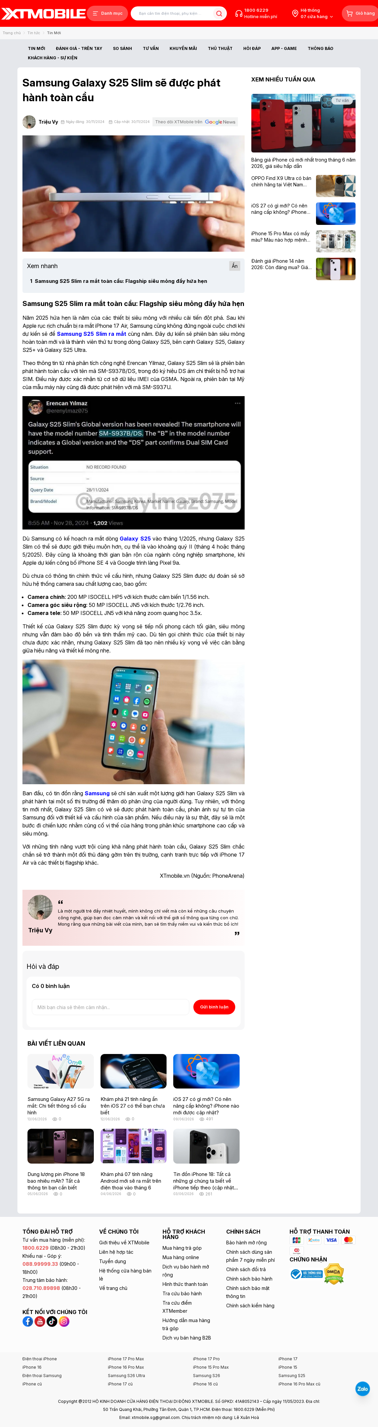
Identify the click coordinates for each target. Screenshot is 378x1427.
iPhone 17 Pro (206, 1358)
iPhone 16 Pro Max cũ (299, 1383)
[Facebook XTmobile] (28, 1320)
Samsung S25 (291, 1375)
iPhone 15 (287, 1367)
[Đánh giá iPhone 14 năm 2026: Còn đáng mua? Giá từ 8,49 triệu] (281, 264)
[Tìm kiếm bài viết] (179, 13)
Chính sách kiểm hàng (250, 1305)
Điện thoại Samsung (42, 1375)
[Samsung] (97, 793)
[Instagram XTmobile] (64, 1320)
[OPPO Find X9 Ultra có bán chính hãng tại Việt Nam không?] (281, 181)
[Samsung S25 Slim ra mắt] (91, 333)
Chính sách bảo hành (249, 1279)
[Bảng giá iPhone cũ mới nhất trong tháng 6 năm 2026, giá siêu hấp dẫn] (303, 163)
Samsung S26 (206, 1375)
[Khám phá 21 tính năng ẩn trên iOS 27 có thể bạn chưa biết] (134, 1071)
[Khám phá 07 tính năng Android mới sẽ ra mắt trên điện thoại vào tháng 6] (134, 1146)
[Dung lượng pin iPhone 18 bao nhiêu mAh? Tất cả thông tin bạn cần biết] (60, 1146)
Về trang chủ (113, 1288)
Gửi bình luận (214, 1006)
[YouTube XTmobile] (41, 1320)
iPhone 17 (288, 1358)
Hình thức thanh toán (185, 1284)
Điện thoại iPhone (39, 1358)
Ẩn (235, 266)
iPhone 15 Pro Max (211, 1367)
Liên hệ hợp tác (116, 1252)
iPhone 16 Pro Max (126, 1367)
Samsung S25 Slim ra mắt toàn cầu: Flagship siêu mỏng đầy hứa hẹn (118, 281)
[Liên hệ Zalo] (362, 1388)
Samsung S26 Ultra (126, 1375)
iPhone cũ (32, 1383)
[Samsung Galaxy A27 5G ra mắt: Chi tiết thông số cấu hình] (60, 1071)
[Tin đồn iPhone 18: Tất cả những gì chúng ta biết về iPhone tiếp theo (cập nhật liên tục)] (206, 1146)
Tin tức (33, 32)
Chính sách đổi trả (246, 1269)
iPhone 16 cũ (205, 1383)
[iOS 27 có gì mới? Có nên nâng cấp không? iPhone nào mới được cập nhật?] (206, 1071)
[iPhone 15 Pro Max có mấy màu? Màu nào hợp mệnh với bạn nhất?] (281, 236)
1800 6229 (256, 10)
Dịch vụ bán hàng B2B (187, 1338)
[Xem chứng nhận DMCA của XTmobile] (334, 1273)
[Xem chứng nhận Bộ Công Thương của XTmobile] (307, 1273)
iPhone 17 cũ (120, 1383)
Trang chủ (12, 32)
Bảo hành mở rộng (246, 1242)
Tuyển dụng (112, 1261)
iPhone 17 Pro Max (126, 1358)
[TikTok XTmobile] (53, 1320)
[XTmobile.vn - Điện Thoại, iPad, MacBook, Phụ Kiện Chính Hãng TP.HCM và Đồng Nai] (43, 13)
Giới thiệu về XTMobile (124, 1242)
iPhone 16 (32, 1367)
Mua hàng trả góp (182, 1248)
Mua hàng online (181, 1257)
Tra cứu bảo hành (182, 1293)
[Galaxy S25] (135, 538)
